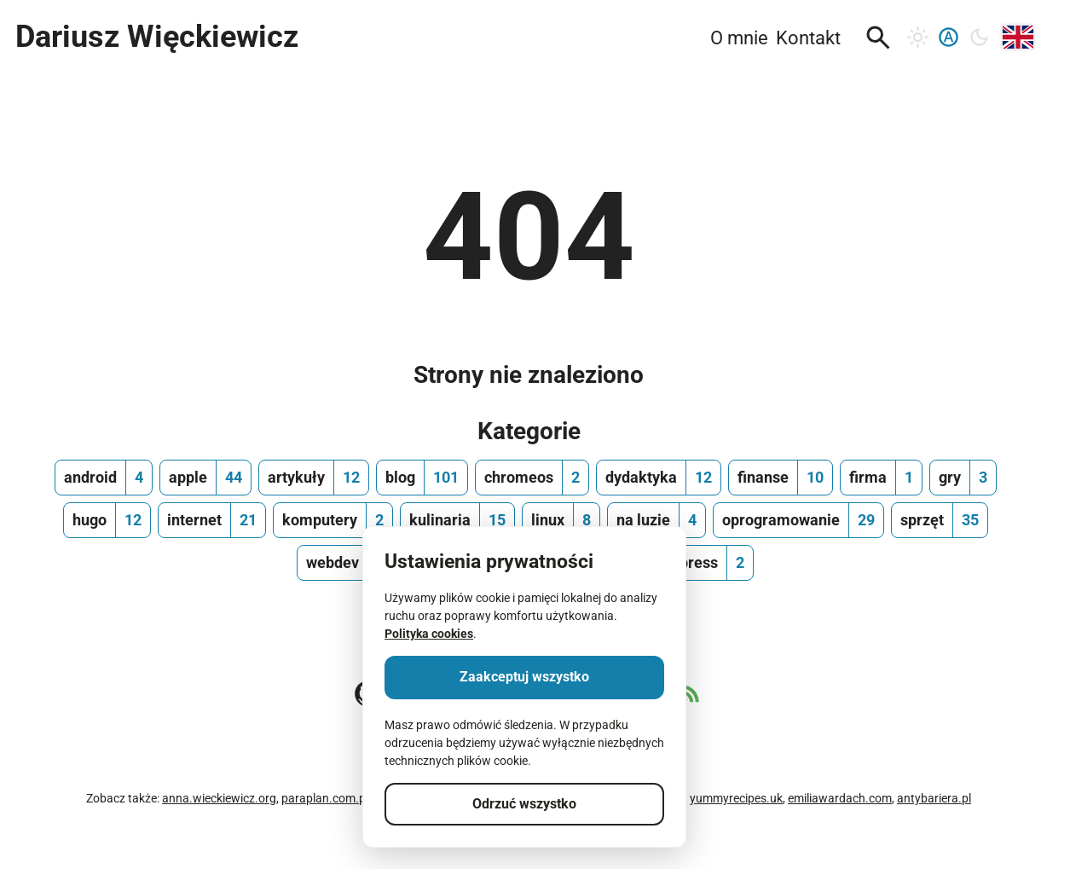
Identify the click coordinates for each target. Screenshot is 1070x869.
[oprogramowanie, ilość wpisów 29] (798, 520)
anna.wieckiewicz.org (219, 798)
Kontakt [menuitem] (808, 37)
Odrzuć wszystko (524, 804)
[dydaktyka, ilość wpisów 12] (658, 477)
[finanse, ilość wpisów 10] (780, 477)
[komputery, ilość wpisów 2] (333, 520)
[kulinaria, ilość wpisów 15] (457, 520)
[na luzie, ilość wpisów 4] (656, 520)
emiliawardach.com (840, 798)
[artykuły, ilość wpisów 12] (313, 477)
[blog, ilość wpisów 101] (422, 477)
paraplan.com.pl (324, 798)
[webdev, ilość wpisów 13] (350, 563)
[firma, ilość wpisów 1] (881, 477)
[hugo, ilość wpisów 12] (107, 520)
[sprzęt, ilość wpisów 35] (939, 520)
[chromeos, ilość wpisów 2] (532, 477)
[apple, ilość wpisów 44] (205, 477)
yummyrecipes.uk (736, 798)
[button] (878, 37)
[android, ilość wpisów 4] (104, 477)
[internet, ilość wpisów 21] (212, 520)
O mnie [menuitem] (739, 37)
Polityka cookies (429, 633)
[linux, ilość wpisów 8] (561, 520)
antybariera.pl (934, 798)
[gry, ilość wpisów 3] (963, 477)
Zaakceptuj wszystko (524, 677)
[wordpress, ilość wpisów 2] (695, 563)
